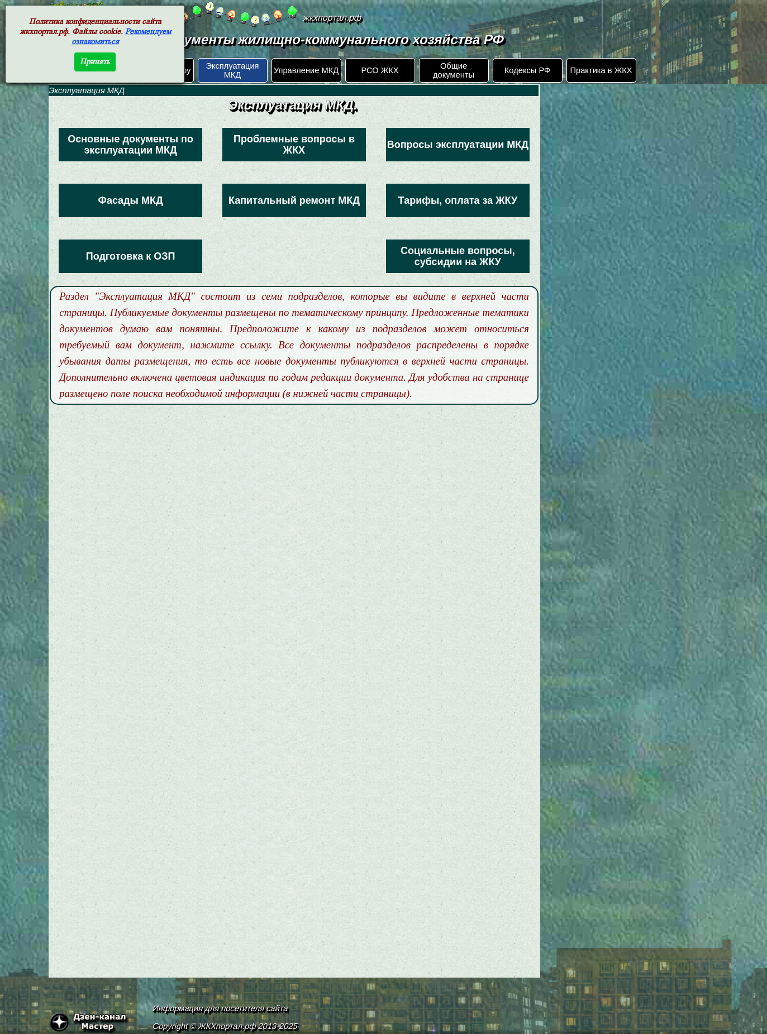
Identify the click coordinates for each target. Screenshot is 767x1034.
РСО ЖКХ (379, 70)
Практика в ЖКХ (601, 70)
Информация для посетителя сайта (220, 1008)
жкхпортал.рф (333, 17)
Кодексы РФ (527, 70)
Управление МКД (306, 70)
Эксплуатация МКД (232, 70)
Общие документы (453, 70)
